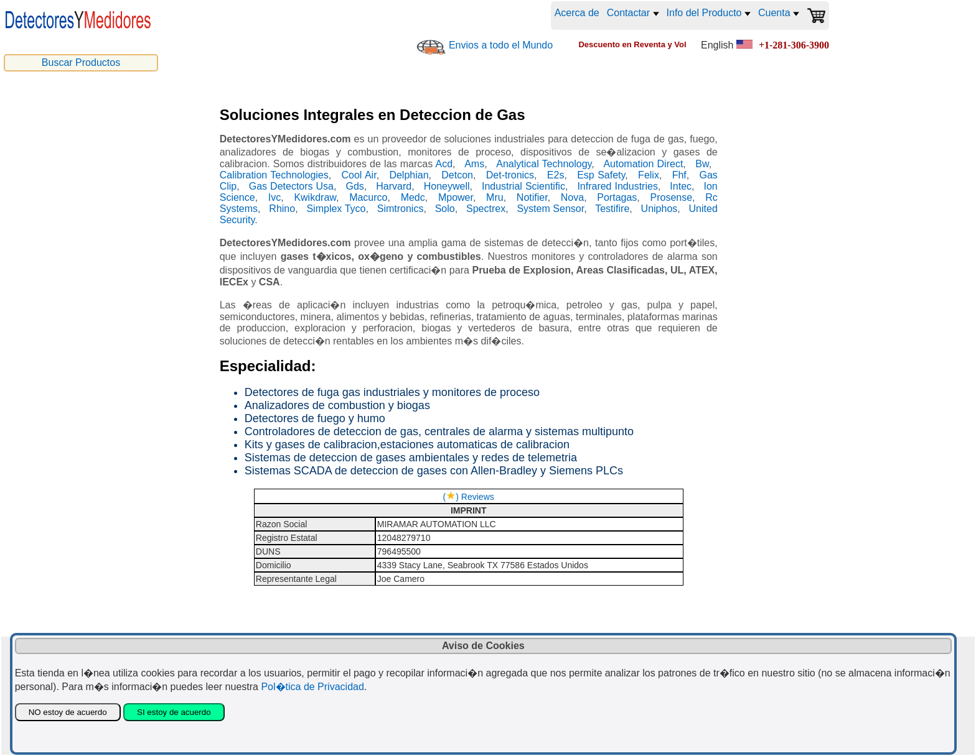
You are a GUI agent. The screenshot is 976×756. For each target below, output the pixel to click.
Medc (413, 197)
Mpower (455, 197)
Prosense (671, 197)
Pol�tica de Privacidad (312, 686)
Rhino (282, 208)
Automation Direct (643, 164)
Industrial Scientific (523, 186)
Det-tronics (510, 175)
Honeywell (447, 186)
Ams (474, 164)
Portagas (617, 197)
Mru (495, 197)
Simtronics (400, 208)
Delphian (408, 175)
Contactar (633, 12)
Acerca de (577, 12)
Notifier (532, 197)
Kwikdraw (315, 197)
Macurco (368, 197)
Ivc (274, 197)
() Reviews (468, 497)
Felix (648, 175)
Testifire (612, 208)
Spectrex (485, 208)
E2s (556, 175)
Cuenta (778, 12)
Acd (444, 164)
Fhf (679, 175)
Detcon (457, 175)
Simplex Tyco (335, 208)
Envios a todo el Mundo (501, 45)
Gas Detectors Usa (291, 186)
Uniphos (659, 208)
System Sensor (550, 208)
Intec (681, 186)
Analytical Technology (543, 164)
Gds (354, 186)
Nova (572, 197)
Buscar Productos (81, 62)
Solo (445, 208)
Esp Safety (601, 175)
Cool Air (358, 175)
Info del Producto (709, 12)
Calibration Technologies (274, 175)
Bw (701, 164)
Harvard (393, 186)
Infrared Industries (617, 186)
